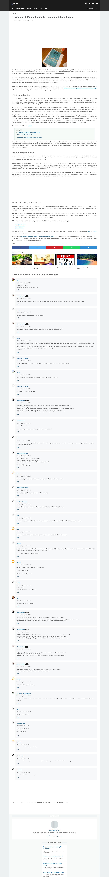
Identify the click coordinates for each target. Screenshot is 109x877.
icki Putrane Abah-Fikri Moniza (24, 750)
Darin (18, 564)
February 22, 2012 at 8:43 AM (24, 524)
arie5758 (19, 593)
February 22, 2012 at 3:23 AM (24, 504)
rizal (18, 486)
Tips (42, 6)
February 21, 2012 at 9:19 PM (24, 447)
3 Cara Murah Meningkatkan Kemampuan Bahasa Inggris (40, 279)
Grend (18, 352)
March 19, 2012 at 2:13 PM (23, 814)
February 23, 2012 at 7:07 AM (24, 636)
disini (30, 149)
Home (13, 6)
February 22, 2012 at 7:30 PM (24, 566)
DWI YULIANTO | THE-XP (22, 402)
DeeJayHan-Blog (21, 779)
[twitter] (88, 1)
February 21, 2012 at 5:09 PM (24, 368)
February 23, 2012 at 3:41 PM (24, 738)
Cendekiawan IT (20, 469)
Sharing (30, 6)
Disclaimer (59, 871)
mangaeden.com (19, 266)
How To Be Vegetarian (22, 550)
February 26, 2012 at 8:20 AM (24, 752)
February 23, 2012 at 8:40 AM (24, 652)
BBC (32, 273)
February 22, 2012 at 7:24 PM (24, 552)
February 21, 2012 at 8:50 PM (24, 433)
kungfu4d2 (19, 827)
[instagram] (95, 1)
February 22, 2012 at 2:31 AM (24, 488)
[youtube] (92, 1)
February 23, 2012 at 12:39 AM (24, 616)
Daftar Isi (65, 871)
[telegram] (63, 291)
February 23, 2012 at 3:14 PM (24, 666)
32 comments (30, 23)
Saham (36, 6)
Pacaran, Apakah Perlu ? (82, 81)
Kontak (71, 871)
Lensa (18, 380)
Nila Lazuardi (20, 812)
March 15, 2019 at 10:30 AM (23, 830)
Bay (18, 320)
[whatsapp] (52, 291)
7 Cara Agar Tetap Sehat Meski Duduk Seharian (29, 161)
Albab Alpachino (21, 336)
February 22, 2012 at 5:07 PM (24, 538)
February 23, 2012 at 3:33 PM (24, 705)
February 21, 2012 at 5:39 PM (24, 404)
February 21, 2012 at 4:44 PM (24, 338)
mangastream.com (20, 264)
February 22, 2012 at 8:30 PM (24, 582)
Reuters (39, 273)
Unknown (19, 522)
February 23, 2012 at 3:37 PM (24, 722)
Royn (18, 649)
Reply (18, 330)
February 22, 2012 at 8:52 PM (24, 595)
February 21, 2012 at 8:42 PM (24, 419)
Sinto (18, 579)
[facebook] (85, 1)
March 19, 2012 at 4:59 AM (23, 800)
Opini (46, 6)
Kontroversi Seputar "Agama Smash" (85, 55)
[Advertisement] (40, 36)
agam (18, 765)
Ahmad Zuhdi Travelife (22, 501)
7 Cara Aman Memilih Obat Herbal (26, 158)
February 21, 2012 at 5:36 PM (24, 382)
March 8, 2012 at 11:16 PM (23, 781)
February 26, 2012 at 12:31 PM (24, 767)
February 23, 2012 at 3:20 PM (24, 685)
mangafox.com (19, 268)
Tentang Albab (21, 6)
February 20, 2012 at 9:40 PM (24, 323)
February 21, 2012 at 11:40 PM (24, 471)
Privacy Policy (52, 871)
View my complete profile (86, 35)
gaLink (18, 417)
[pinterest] (40, 291)
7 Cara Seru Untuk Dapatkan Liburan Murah (28, 156)
